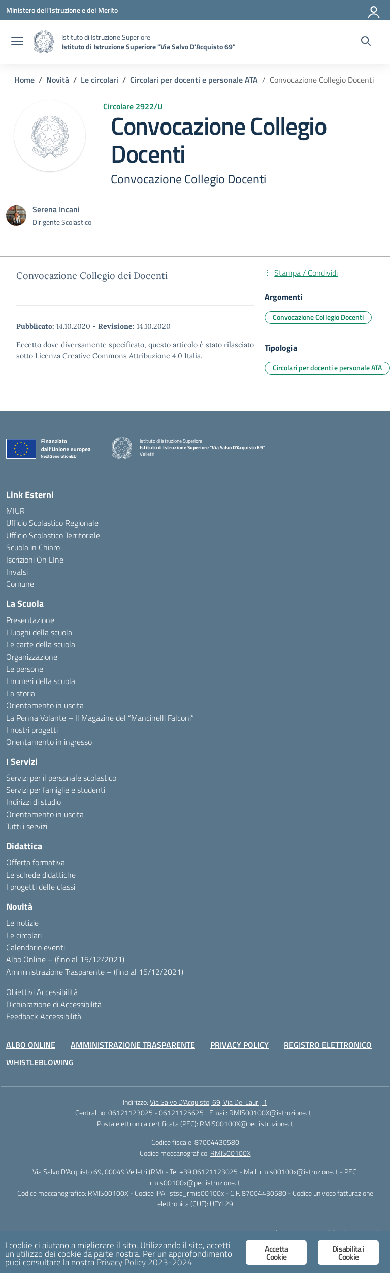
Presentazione (30, 620)
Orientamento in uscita (45, 705)
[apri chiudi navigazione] (17, 42)
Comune (20, 584)
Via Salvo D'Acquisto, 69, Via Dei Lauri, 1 (208, 1102)
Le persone (24, 669)
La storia (20, 693)
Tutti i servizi (26, 826)
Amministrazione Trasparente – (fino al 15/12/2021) (94, 972)
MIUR (15, 511)
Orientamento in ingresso (49, 742)
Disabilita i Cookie (348, 1253)
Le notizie (22, 923)
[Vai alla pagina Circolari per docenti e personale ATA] (194, 80)
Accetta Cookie (276, 1253)
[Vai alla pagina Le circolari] (99, 80)
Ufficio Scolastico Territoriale (53, 535)
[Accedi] (374, 10)
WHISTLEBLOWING (40, 1062)
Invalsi (17, 572)
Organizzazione (31, 656)
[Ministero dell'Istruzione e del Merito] (62, 10)
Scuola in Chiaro (33, 547)
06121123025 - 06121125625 (156, 1112)
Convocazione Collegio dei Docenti (92, 276)
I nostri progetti (32, 730)
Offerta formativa (35, 862)
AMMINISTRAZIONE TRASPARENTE (133, 1045)
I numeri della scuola (40, 681)
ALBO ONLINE (30, 1045)
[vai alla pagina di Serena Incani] (56, 209)
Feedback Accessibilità (43, 1016)
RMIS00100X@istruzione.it (270, 1112)
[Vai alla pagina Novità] (57, 80)
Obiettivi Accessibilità (42, 992)
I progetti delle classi (40, 887)
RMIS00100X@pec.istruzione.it (247, 1123)
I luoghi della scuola (39, 632)
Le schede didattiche (41, 874)
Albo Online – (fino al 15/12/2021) (65, 959)
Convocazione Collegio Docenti (318, 317)
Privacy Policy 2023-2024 (144, 1262)
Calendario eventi (35, 947)
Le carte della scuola (40, 644)
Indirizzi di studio (33, 802)
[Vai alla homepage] (44, 41)
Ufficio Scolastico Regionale (52, 523)
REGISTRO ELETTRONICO (328, 1045)
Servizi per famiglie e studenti (55, 790)
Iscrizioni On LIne (34, 559)
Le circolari (24, 935)
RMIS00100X (230, 1152)
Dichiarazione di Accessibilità (54, 1004)
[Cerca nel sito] (366, 42)
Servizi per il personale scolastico (61, 777)
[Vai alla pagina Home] (24, 80)
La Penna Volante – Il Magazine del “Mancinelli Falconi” (100, 717)
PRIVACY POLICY (239, 1045)
